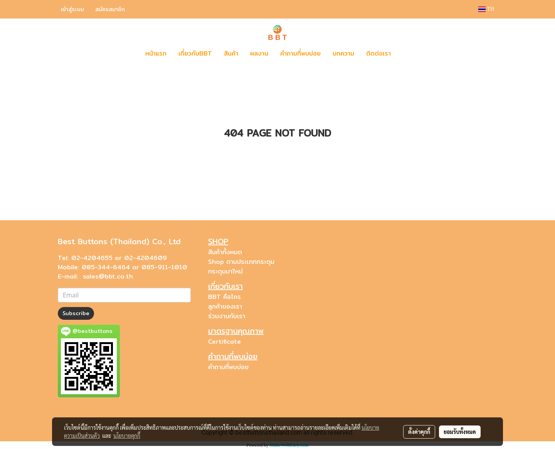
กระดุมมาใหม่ (225, 271)
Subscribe (75, 313)
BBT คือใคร (224, 297)
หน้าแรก (155, 53)
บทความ (343, 53)
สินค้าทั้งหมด (225, 252)
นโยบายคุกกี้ (126, 435)
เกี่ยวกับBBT (195, 53)
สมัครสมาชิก (110, 9)
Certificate (224, 341)
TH (486, 9)
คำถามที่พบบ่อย (300, 53)
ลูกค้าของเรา (225, 306)
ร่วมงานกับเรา (226, 316)
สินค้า (231, 53)
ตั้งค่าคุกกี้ (419, 431)
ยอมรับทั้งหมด (460, 431)
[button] (408, 54)
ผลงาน (259, 53)
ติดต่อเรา (378, 53)
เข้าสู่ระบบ (72, 9)
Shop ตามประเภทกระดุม (241, 262)
